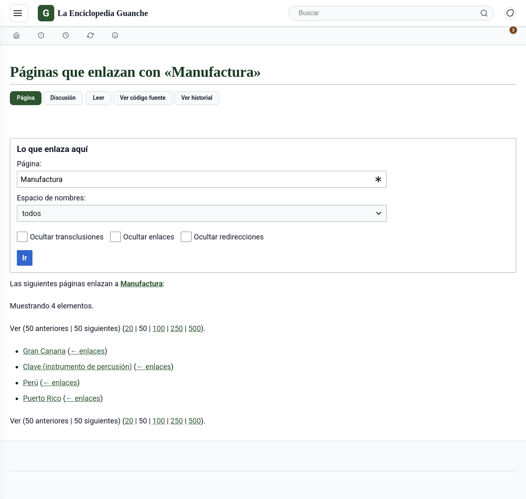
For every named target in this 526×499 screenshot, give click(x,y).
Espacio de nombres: (51, 197)
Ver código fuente (143, 97)
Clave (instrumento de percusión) (77, 366)
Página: (29, 163)
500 (194, 328)
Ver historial (196, 97)
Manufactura (141, 283)
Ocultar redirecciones (229, 236)
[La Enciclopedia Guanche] (93, 13)
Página (26, 97)
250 (177, 328)
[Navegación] (19, 13)
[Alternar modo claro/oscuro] (510, 13)
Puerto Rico (42, 398)
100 (158, 328)
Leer (98, 97)
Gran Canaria (44, 351)
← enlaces (87, 351)
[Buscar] (391, 13)
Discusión (63, 97)
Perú (30, 382)
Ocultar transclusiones (67, 236)
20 (129, 328)
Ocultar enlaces (148, 236)
